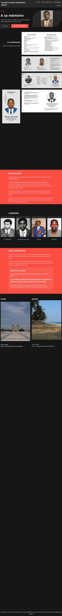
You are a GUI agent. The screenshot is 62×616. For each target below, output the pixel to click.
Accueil (38, 2)
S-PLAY (31, 614)
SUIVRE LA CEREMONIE (19, 26)
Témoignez (5, 26)
